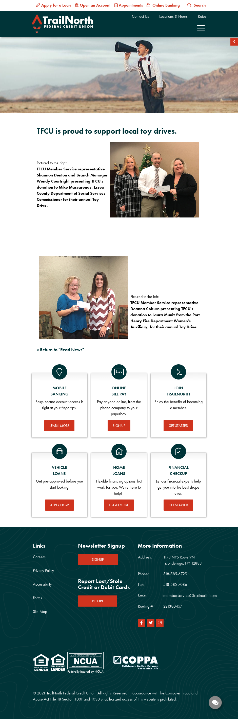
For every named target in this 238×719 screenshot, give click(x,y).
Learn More (59, 425)
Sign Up (119, 425)
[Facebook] (141, 623)
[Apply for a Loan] (53, 5)
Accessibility (42, 584)
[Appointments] (128, 5)
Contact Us (140, 16)
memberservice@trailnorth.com (190, 595)
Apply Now (59, 505)
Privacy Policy (43, 570)
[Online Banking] (163, 5)
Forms (37, 598)
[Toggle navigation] (201, 28)
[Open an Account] (92, 5)
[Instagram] (160, 623)
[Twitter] (150, 623)
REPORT (97, 601)
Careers (39, 557)
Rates (202, 16)
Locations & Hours (173, 16)
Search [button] (196, 5)
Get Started (178, 425)
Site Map (40, 611)
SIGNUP (98, 559)
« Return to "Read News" (60, 349)
